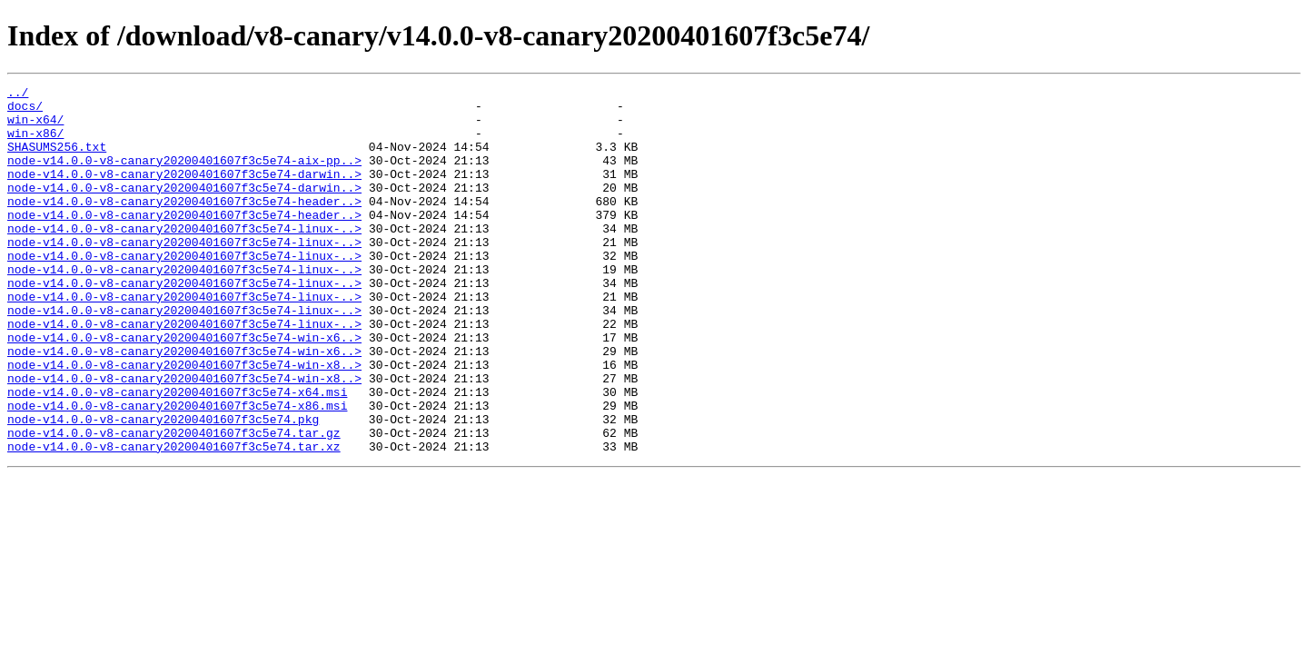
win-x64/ (35, 127)
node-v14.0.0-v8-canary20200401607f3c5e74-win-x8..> (184, 421)
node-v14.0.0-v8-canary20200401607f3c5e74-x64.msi (177, 454)
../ (17, 94)
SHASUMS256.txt (56, 160)
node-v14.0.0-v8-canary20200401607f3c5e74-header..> (184, 225)
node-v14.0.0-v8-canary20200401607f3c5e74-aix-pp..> (184, 176)
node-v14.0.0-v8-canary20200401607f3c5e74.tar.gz (174, 503)
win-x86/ (35, 143)
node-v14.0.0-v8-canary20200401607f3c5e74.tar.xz (174, 519)
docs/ (25, 111)
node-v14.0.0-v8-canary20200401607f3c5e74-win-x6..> (184, 389)
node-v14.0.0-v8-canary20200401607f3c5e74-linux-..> (184, 258)
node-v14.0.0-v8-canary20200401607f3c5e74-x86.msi (177, 470)
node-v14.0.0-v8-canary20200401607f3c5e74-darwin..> (184, 192)
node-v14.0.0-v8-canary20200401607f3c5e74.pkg (163, 487)
